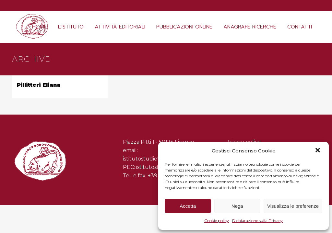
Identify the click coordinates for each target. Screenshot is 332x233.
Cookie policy (216, 220)
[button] (318, 151)
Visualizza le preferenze (293, 206)
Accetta (188, 206)
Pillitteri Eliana (38, 85)
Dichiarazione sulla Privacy (257, 220)
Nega (237, 206)
